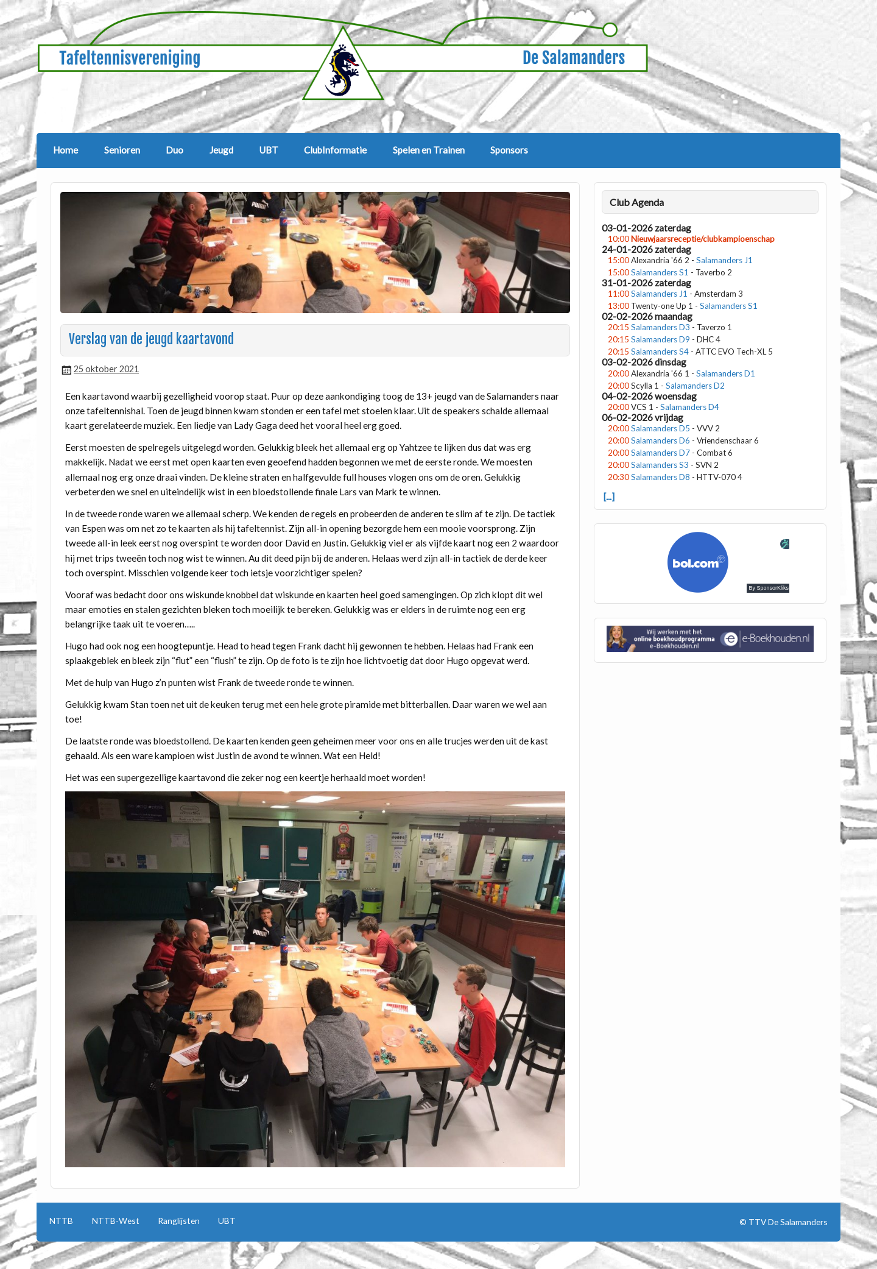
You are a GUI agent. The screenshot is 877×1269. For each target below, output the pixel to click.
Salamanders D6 (660, 440)
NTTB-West (115, 1221)
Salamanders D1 (725, 373)
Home (65, 149)
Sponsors (509, 149)
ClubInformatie (335, 149)
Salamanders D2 (695, 386)
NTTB (61, 1221)
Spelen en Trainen (429, 149)
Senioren (122, 149)
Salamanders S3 (660, 465)
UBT (268, 149)
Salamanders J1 (724, 260)
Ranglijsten (179, 1221)
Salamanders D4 (689, 407)
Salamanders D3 (660, 327)
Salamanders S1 (660, 272)
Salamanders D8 (660, 477)
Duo (174, 149)
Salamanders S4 (660, 351)
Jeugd (221, 149)
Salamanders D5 (660, 428)
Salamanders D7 (660, 453)
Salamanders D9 (660, 339)
